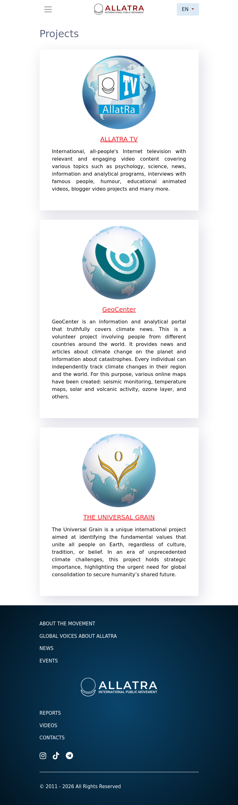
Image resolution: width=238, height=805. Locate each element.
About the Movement (67, 624)
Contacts (52, 738)
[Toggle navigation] (48, 9)
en (186, 9)
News (47, 648)
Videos (48, 725)
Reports (50, 713)
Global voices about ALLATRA (78, 636)
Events (49, 661)
